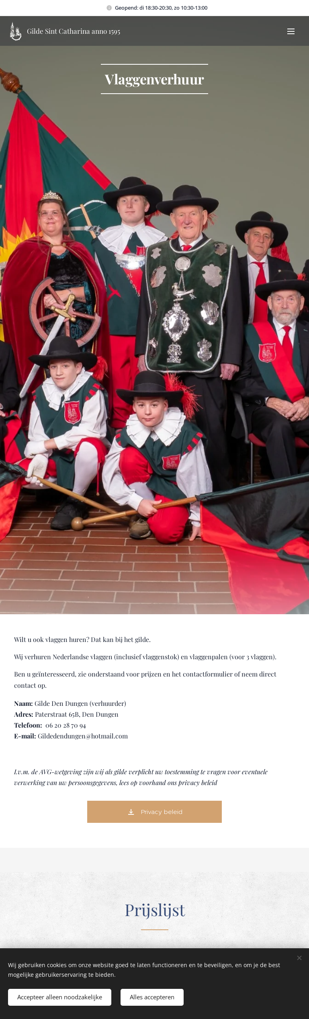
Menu (291, 31)
